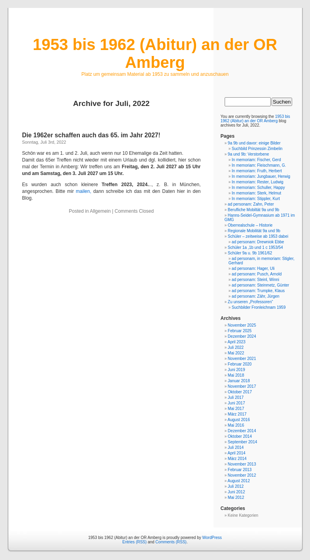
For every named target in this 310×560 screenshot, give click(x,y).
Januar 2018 (239, 381)
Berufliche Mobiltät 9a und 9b (253, 210)
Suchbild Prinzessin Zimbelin (257, 148)
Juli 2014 (236, 447)
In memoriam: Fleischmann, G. (259, 165)
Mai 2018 (236, 375)
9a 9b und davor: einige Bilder (254, 143)
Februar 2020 (240, 364)
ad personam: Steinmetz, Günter (260, 285)
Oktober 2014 (240, 436)
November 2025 (242, 325)
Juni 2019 (236, 370)
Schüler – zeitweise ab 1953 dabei (258, 236)
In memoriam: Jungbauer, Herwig (261, 176)
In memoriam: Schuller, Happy (258, 187)
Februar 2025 (240, 331)
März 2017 (237, 414)
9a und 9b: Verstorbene (248, 154)
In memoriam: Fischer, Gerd (256, 160)
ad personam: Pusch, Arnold (257, 274)
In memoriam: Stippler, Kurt (256, 198)
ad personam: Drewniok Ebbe (258, 242)
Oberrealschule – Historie (250, 225)
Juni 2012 (236, 492)
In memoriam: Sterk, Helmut (256, 193)
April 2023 (236, 342)
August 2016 (238, 420)
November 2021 (242, 358)
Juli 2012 (236, 486)
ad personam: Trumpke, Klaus (258, 291)
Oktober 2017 (240, 392)
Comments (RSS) (171, 542)
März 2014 (237, 458)
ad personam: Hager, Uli (253, 268)
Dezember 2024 (242, 336)
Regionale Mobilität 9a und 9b (254, 231)
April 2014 (236, 453)
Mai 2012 (236, 497)
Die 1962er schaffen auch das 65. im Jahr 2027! (91, 135)
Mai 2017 (236, 408)
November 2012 (242, 475)
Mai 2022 (236, 353)
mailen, (83, 191)
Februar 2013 (240, 470)
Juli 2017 (236, 397)
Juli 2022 (236, 347)
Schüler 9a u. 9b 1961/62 (250, 253)
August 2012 (238, 481)
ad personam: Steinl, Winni (255, 279)
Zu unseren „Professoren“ (250, 302)
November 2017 (242, 386)
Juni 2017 (236, 403)
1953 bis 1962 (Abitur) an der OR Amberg (155, 53)
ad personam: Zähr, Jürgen (255, 296)
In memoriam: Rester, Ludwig (257, 182)
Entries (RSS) (134, 542)
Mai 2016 (236, 425)
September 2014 (242, 442)
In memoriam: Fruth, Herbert (257, 171)
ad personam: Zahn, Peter (251, 204)
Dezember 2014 (242, 431)
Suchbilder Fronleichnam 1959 (259, 307)
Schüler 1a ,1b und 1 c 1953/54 (255, 247)
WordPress (212, 537)
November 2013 (242, 464)
